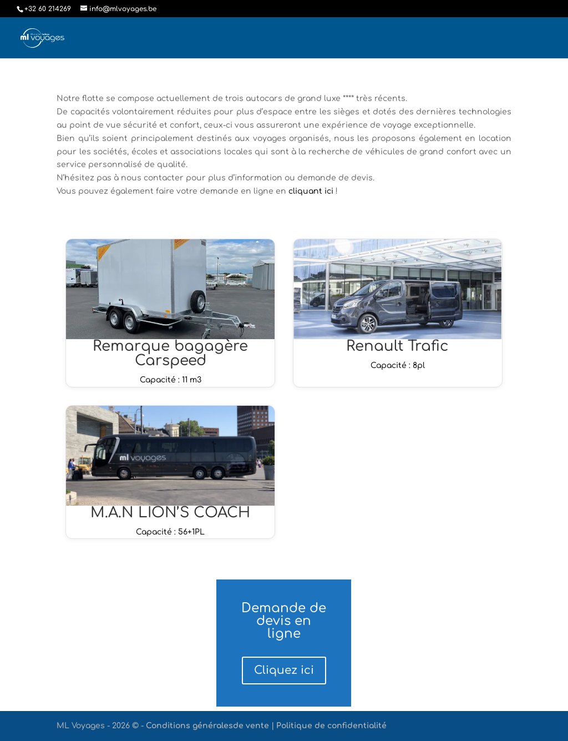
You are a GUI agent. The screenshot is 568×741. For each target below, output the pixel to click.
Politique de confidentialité (331, 726)
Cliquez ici (284, 670)
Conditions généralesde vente (207, 726)
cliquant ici (312, 191)
